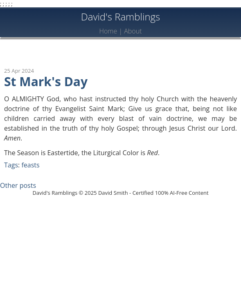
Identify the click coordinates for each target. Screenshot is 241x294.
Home (108, 31)
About (133, 31)
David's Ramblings (120, 16)
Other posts (18, 185)
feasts (30, 164)
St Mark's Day (46, 81)
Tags (11, 164)
